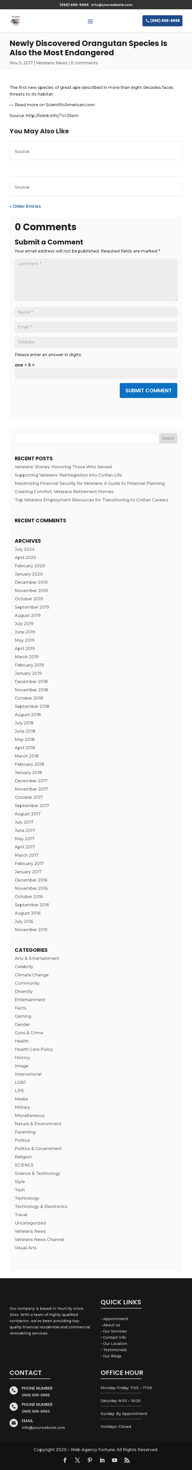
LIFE (19, 1090)
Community (27, 983)
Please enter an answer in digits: (48, 354)
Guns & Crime (29, 1032)
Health (22, 1041)
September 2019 (32, 607)
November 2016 (31, 888)
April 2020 (25, 557)
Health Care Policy (34, 1049)
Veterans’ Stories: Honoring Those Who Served (63, 466)
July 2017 (24, 822)
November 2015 (31, 929)
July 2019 (24, 623)
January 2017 (28, 871)
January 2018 (28, 772)
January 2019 (28, 673)
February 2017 (29, 863)
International (28, 1074)
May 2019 (24, 640)
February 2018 (29, 764)
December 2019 (31, 582)
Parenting (25, 1132)
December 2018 (31, 681)
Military (22, 1107)
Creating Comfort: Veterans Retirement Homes (64, 491)
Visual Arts (26, 1247)
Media (21, 1099)
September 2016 (32, 904)
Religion (23, 1156)
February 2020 (30, 565)
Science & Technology (37, 1173)
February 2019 (29, 665)
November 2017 (31, 789)
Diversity (24, 991)
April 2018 (25, 747)
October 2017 (29, 797)
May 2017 (24, 838)
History (22, 1057)
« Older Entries (25, 206)
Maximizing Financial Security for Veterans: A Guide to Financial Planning (90, 483)
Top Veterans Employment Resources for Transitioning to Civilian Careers (91, 499)
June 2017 (25, 830)
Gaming (23, 1016)
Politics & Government (38, 1148)
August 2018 (28, 714)
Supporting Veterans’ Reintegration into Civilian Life (68, 475)
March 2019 (26, 656)
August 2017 (28, 813)
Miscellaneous (30, 1115)
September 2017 (32, 805)
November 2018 (31, 689)
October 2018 (29, 698)
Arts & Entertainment (37, 958)
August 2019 (28, 615)
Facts (20, 1008)
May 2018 (25, 739)
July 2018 (24, 723)
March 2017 (26, 855)
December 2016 (31, 880)
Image (21, 1065)
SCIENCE (24, 1165)
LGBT (20, 1082)
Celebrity (24, 966)
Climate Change (32, 975)
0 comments (84, 62)
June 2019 (25, 632)
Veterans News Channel (39, 1239)
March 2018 (27, 756)
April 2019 (25, 648)
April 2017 (25, 847)
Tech (20, 1190)
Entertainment (30, 999)
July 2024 (25, 549)
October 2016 (29, 896)
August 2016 (28, 913)
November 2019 (31, 590)
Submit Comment (148, 390)
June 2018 (25, 731)
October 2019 (29, 598)
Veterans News (51, 62)
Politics (22, 1140)
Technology (27, 1198)
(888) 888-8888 (165, 20)
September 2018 (32, 706)
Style (20, 1181)
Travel (21, 1214)
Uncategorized (30, 1223)
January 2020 (29, 574)
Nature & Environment (38, 1123)
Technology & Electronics (41, 1206)
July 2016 (24, 921)
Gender (22, 1024)
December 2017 (31, 780)
